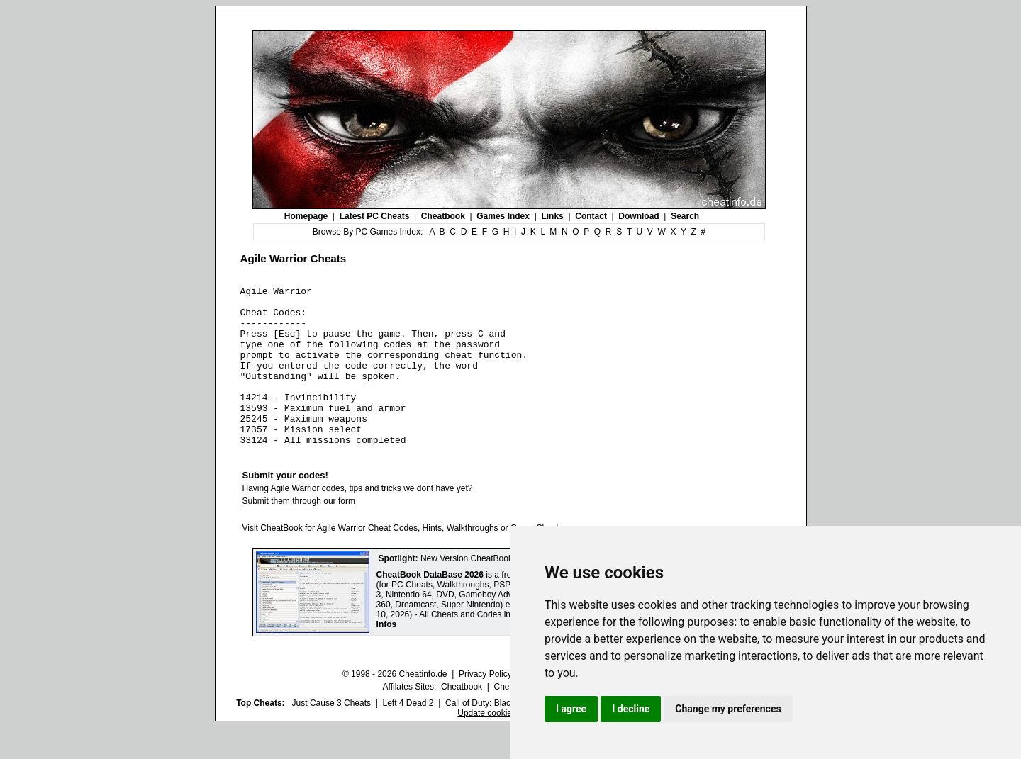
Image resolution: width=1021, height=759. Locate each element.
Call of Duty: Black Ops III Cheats (508, 735)
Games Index (503, 216)
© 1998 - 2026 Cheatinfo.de (394, 706)
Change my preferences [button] (728, 708)
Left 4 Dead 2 (407, 735)
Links (552, 216)
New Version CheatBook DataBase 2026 (497, 590)
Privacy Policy (485, 706)
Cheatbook (443, 216)
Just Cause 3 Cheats (331, 735)
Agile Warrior (341, 560)
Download (638, 216)
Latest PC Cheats (375, 216)
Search (685, 216)
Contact (591, 216)
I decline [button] (630, 708)
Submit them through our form (298, 533)
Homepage (306, 216)
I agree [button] (571, 708)
